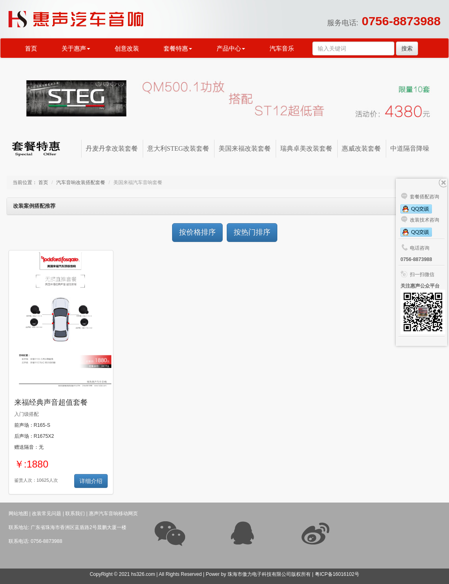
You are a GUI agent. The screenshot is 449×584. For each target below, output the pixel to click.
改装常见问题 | (48, 513)
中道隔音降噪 (409, 148)
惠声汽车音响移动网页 (113, 513)
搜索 (407, 48)
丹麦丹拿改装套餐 (112, 148)
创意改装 (127, 48)
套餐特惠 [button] (178, 48)
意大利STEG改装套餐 (178, 148)
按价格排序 (197, 232)
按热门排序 (252, 232)
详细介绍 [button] (91, 481)
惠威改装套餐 (361, 148)
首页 (31, 48)
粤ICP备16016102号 (337, 574)
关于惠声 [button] (76, 48)
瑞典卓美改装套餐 (306, 148)
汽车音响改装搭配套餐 (80, 182)
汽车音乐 (282, 48)
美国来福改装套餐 (245, 148)
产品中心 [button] (231, 48)
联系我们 (75, 513)
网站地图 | (20, 513)
